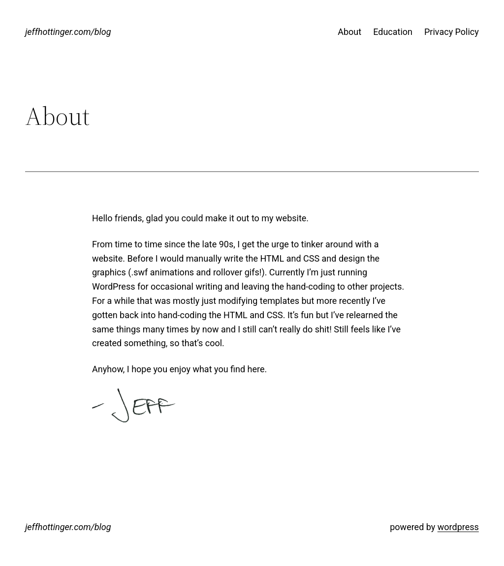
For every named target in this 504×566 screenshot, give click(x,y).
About (349, 32)
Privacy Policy (451, 32)
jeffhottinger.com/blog (68, 32)
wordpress (458, 527)
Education (392, 32)
